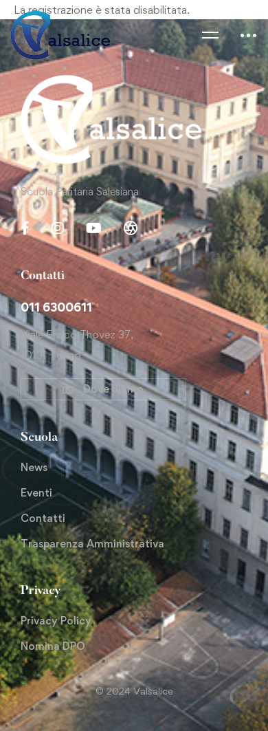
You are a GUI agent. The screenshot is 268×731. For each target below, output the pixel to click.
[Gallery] (130, 228)
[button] (103, 389)
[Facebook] (25, 228)
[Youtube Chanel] (94, 228)
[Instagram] (58, 228)
